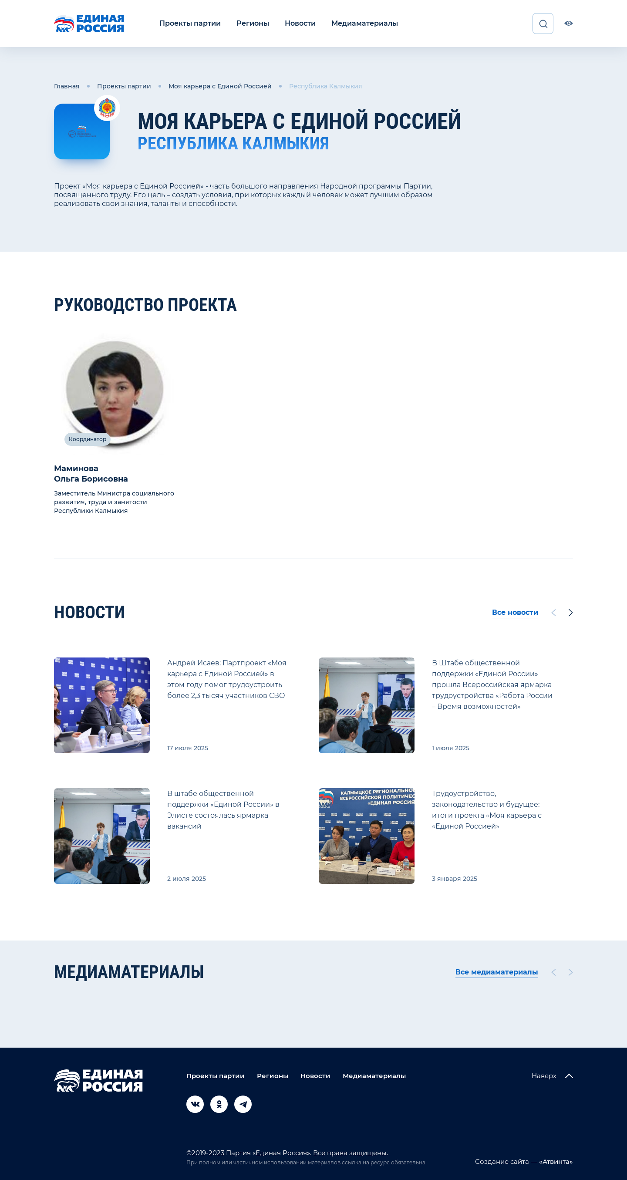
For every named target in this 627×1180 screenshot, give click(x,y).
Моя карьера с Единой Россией (220, 86)
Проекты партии (190, 23)
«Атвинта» (555, 1161)
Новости (300, 23)
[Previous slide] (553, 613)
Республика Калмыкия (325, 86)
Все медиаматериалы (496, 972)
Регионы (252, 23)
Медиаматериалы (364, 23)
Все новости (515, 612)
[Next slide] (571, 612)
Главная (67, 86)
